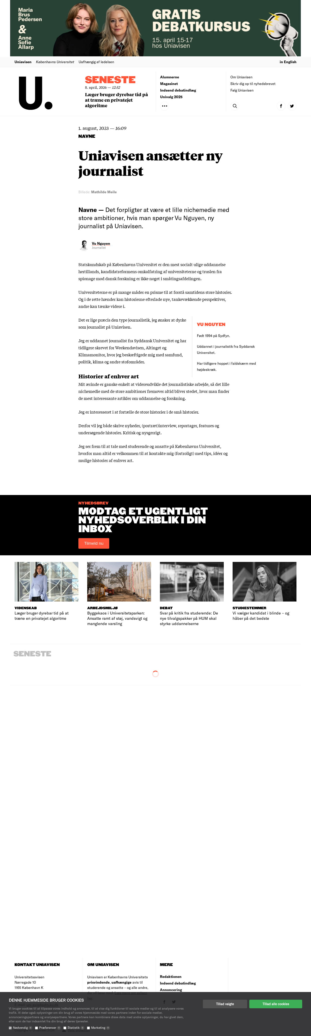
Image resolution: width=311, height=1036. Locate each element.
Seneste (110, 80)
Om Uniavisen (241, 77)
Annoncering (171, 990)
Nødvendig (22, 1027)
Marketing (100, 1027)
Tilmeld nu (94, 543)
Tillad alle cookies (276, 1004)
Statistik (76, 1027)
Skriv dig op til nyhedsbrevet (253, 83)
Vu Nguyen (101, 243)
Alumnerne (169, 77)
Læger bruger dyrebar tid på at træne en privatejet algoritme (116, 100)
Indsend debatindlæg (178, 90)
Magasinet (169, 83)
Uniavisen (23, 62)
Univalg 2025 (171, 97)
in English (288, 62)
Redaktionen (170, 976)
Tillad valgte (225, 1004)
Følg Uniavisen (242, 90)
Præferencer (50, 1027)
